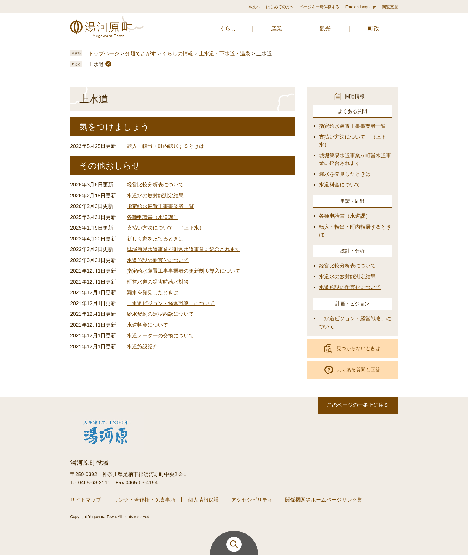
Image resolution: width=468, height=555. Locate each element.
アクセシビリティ (252, 500)
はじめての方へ (280, 7)
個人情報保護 (203, 500)
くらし (228, 29)
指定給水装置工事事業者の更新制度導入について (183, 271)
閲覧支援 (390, 7)
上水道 (96, 64)
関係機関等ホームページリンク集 (323, 500)
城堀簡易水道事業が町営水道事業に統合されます (183, 249)
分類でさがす (140, 53)
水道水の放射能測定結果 (155, 196)
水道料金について (147, 325)
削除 (108, 64)
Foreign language (360, 7)
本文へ (254, 7)
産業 (276, 29)
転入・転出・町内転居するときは (165, 146)
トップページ (103, 53)
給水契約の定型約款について (160, 314)
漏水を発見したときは (152, 292)
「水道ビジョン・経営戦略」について (171, 303)
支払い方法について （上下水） (165, 228)
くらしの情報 (177, 53)
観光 (325, 29)
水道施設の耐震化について (158, 260)
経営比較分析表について (155, 185)
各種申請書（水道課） (152, 217)
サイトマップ (85, 500)
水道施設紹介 (142, 346)
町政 (373, 29)
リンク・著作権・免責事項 (144, 500)
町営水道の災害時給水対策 (158, 282)
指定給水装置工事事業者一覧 (160, 206)
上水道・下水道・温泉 (224, 53)
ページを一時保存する (319, 7)
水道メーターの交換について (160, 336)
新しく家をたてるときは (155, 239)
